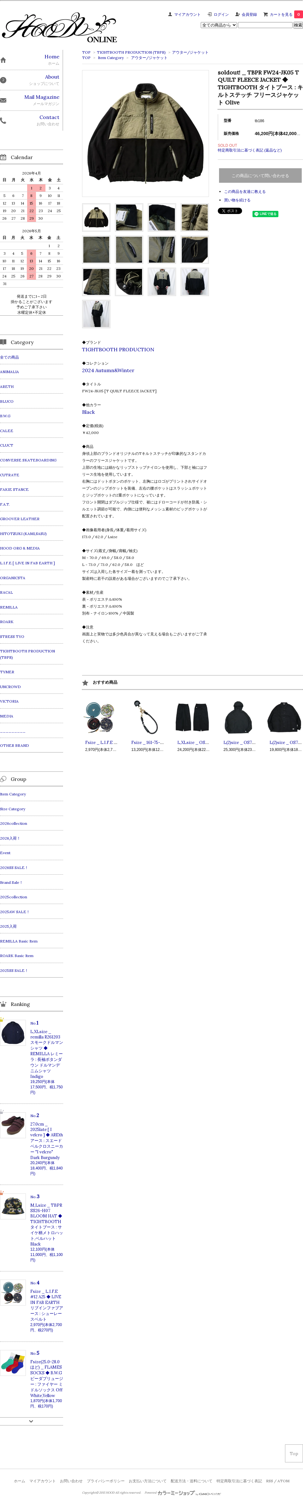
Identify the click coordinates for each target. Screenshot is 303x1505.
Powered (183, 1493)
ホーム (19, 1480)
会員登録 (249, 14)
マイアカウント (187, 14)
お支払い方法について (148, 1480)
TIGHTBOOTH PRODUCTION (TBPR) (131, 52)
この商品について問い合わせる (260, 175)
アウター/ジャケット (190, 52)
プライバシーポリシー (106, 1480)
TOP (86, 52)
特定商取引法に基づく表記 (239, 1480)
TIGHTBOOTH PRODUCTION (118, 349)
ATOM (283, 1480)
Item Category (111, 57)
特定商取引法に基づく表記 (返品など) (250, 150)
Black (88, 412)
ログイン (221, 14)
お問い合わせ (71, 1480)
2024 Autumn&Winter (108, 370)
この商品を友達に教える (245, 191)
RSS (269, 1480)
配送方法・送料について (191, 1480)
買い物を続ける (237, 200)
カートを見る (286, 14)
